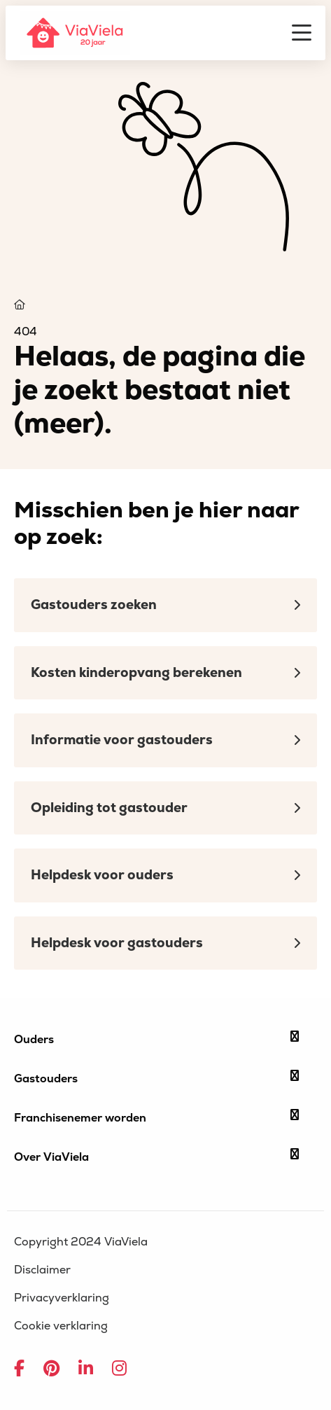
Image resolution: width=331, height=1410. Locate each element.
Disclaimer (42, 1270)
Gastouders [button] (156, 1078)
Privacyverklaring (61, 1298)
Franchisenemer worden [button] (156, 1117)
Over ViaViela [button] (156, 1156)
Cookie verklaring (61, 1326)
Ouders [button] (156, 1039)
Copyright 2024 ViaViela (81, 1242)
